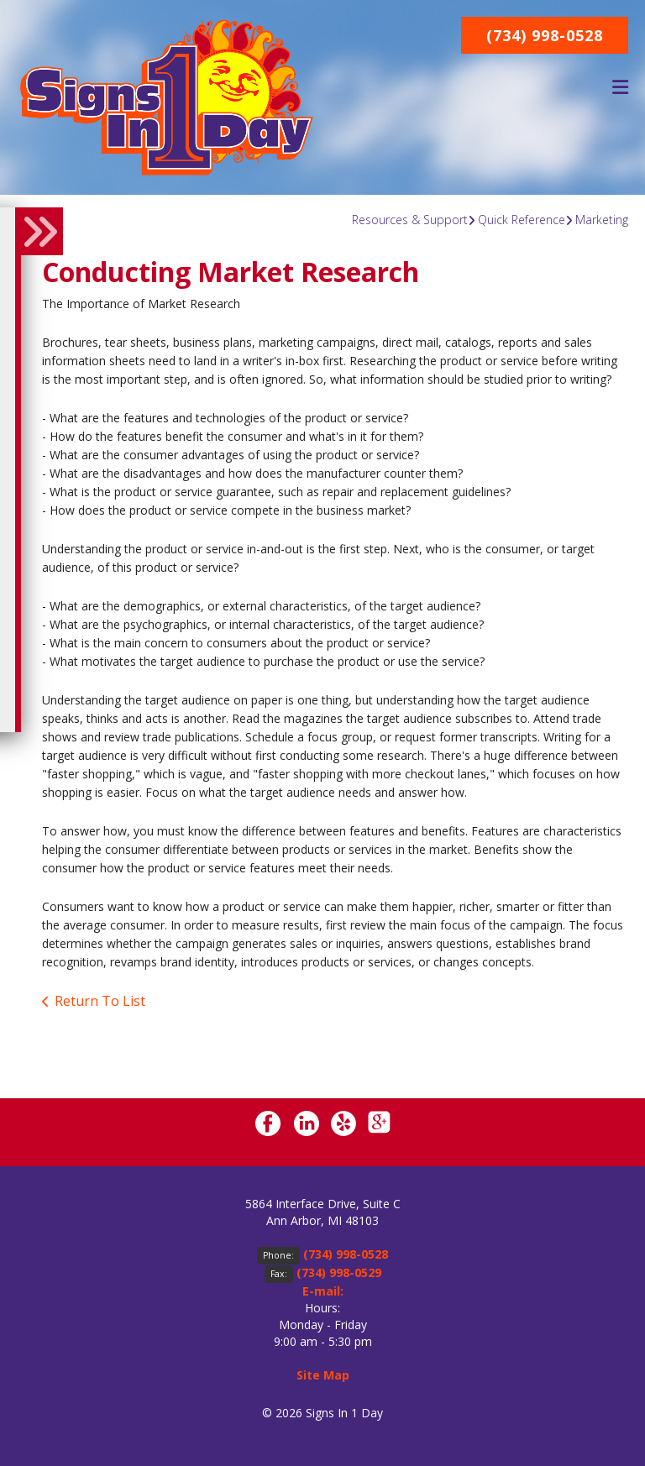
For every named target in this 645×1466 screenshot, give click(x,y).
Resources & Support (410, 220)
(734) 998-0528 (544, 35)
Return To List (100, 1001)
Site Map (322, 1375)
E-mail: (322, 1291)
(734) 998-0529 (338, 1272)
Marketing (601, 220)
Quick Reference (521, 220)
